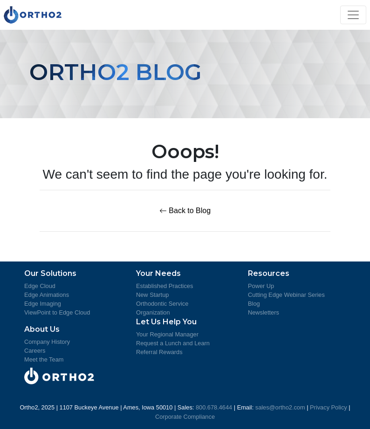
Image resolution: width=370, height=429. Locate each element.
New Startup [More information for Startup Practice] (152, 294)
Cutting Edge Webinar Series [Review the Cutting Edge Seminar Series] (286, 294)
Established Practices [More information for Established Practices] (164, 285)
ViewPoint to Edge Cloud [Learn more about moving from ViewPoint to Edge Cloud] (57, 312)
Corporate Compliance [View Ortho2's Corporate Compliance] (185, 416)
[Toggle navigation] (353, 15)
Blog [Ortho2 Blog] (254, 303)
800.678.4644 (214, 407)
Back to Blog (185, 210)
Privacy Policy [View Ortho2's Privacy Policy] (328, 407)
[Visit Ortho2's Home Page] (33, 15)
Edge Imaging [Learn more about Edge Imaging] (42, 303)
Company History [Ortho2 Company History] (47, 341)
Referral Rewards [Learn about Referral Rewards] (159, 352)
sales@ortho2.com (280, 407)
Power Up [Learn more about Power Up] (261, 285)
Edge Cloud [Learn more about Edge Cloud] (39, 285)
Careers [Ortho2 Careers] (35, 350)
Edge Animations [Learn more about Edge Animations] (46, 294)
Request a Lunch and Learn (173, 343)
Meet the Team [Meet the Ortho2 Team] (43, 359)
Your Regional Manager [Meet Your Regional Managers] (167, 334)
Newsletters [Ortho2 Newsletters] (263, 312)
